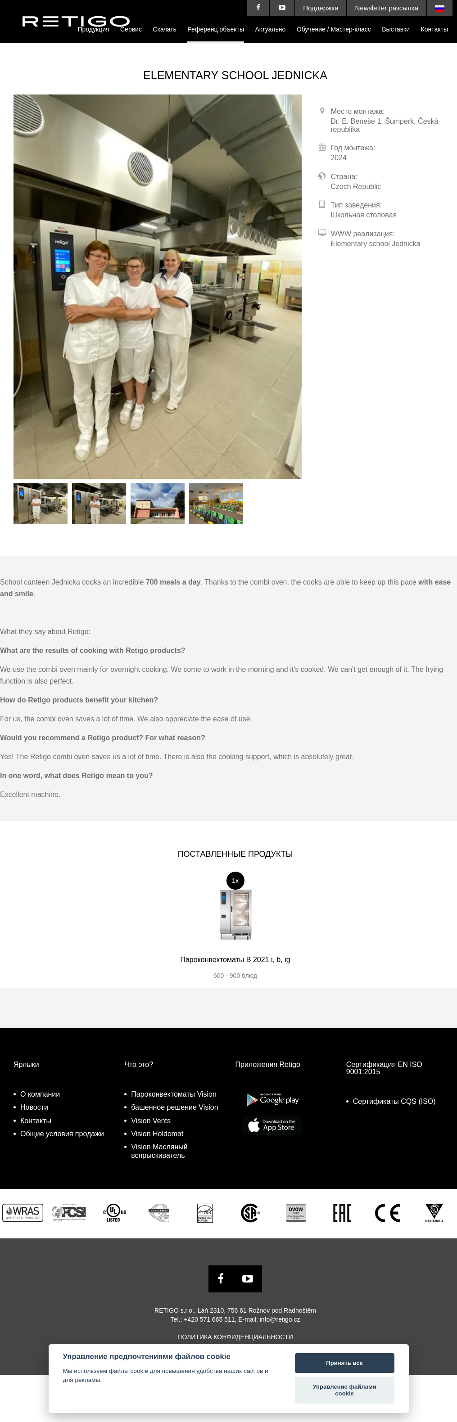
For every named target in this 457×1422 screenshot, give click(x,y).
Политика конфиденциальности (235, 1337)
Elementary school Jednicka (375, 244)
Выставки (396, 29)
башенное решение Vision (174, 1107)
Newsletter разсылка (386, 8)
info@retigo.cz (280, 1319)
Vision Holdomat (157, 1134)
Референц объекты (215, 29)
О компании (40, 1094)
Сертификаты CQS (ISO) (394, 1101)
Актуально (270, 29)
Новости (34, 1107)
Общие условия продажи (62, 1134)
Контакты (434, 29)
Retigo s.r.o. (83, 35)
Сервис (131, 29)
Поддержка (320, 8)
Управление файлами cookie (344, 1390)
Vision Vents (151, 1121)
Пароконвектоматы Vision (174, 1094)
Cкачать (164, 29)
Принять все (344, 1362)
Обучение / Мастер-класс (334, 29)
